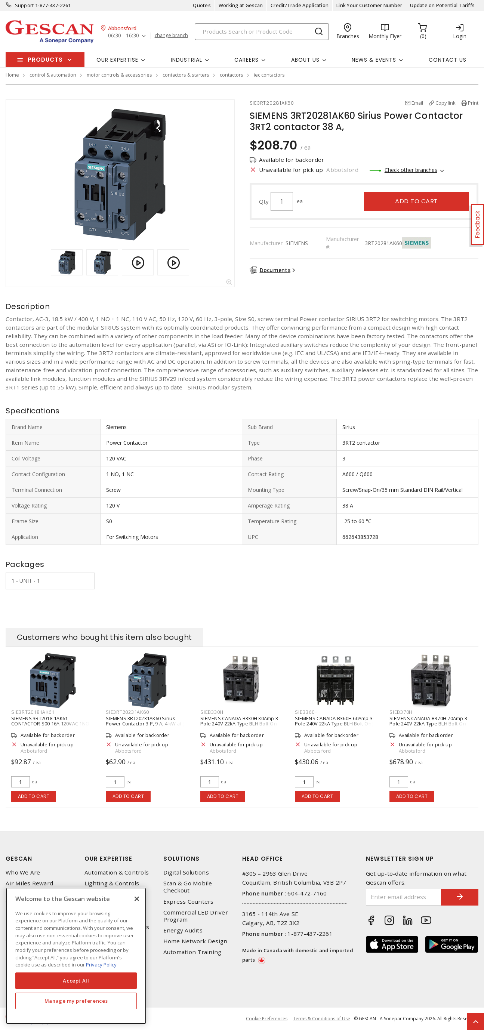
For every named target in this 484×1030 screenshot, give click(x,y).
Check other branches (411, 169)
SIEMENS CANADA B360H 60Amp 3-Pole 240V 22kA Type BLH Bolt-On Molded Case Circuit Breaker (334, 723)
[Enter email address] (403, 897)
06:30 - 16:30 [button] (123, 36)
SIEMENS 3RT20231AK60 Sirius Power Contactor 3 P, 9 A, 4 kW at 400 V (143, 723)
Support (24, 5)
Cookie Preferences (266, 1019)
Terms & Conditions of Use (321, 1018)
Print (473, 102)
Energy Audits (183, 930)
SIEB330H (211, 712)
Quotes (202, 5)
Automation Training (192, 952)
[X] (137, 899)
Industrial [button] (186, 60)
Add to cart (416, 201)
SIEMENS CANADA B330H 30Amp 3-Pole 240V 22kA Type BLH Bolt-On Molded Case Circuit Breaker (240, 723)
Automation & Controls (116, 872)
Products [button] (45, 60)
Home (12, 74)
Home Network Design (195, 941)
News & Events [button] (374, 60)
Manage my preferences (76, 1000)
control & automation (53, 74)
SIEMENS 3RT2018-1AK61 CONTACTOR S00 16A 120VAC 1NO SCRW (50, 723)
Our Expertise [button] (117, 60)
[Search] (262, 31)
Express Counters (188, 901)
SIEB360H (306, 712)
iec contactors (269, 74)
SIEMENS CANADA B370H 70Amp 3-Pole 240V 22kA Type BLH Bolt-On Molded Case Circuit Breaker (429, 723)
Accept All (76, 980)
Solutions (181, 859)
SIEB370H (401, 712)
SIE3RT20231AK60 (127, 712)
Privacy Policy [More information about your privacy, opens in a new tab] (101, 964)
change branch (171, 35)
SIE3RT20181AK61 (32, 712)
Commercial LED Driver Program (195, 916)
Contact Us (447, 60)
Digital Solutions (186, 872)
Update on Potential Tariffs (442, 5)
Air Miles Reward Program (29, 887)
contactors (231, 74)
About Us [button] (305, 60)
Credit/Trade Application (300, 5)
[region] (76, 956)
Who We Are (23, 872)
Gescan (19, 859)
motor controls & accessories (119, 74)
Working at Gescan (241, 5)
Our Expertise (108, 859)
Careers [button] (246, 60)
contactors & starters (186, 74)
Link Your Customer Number (369, 5)
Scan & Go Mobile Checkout (187, 887)
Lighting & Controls (111, 883)
